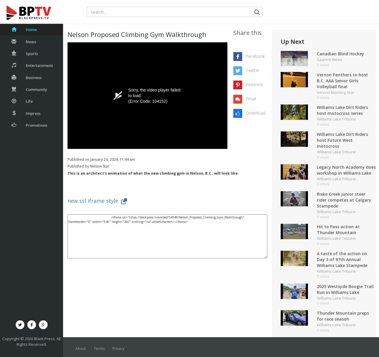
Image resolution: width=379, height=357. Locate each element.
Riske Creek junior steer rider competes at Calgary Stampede (344, 200)
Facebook (255, 56)
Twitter (252, 70)
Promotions (29, 125)
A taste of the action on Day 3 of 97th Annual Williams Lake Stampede (342, 259)
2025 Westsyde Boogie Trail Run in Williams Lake (345, 289)
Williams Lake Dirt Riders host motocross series (342, 110)
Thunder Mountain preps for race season (343, 316)
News (24, 41)
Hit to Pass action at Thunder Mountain (338, 229)
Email (251, 99)
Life (22, 101)
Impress (26, 113)
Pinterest (254, 84)
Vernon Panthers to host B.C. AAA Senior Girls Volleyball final (342, 80)
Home (24, 29)
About (81, 348)
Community (29, 89)
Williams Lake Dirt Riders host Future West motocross (342, 140)
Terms (99, 348)
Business (27, 77)
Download (255, 113)
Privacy (118, 348)
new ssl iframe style (97, 200)
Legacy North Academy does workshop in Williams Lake (346, 170)
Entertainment (32, 65)
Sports (25, 53)
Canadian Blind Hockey (340, 54)
